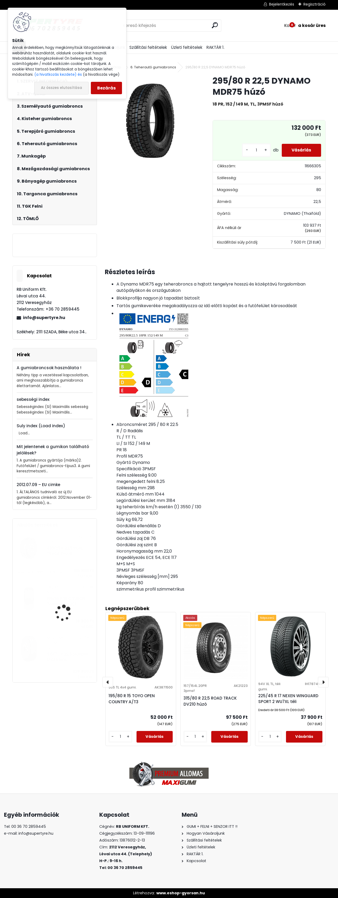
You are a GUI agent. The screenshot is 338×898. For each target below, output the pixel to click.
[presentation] (107, 682)
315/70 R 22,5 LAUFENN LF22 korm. (67, 657)
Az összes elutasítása (61, 87)
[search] (215, 25)
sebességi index (33, 399)
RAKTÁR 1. (215, 47)
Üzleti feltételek (186, 47)
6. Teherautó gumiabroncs (153, 67)
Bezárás (106, 88)
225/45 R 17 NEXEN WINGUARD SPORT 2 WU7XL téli (288, 699)
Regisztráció (314, 4)
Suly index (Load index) (41, 426)
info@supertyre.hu (44, 318)
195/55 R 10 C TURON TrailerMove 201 (66, 601)
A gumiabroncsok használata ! (49, 367)
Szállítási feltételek (148, 47)
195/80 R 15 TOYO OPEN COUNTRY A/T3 (132, 699)
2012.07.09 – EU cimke (38, 484)
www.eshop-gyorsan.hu (180, 893)
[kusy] (254, 150)
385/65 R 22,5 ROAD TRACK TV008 (65, 551)
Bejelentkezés (281, 4)
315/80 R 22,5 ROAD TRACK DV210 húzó (210, 701)
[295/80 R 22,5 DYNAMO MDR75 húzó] (150, 120)
